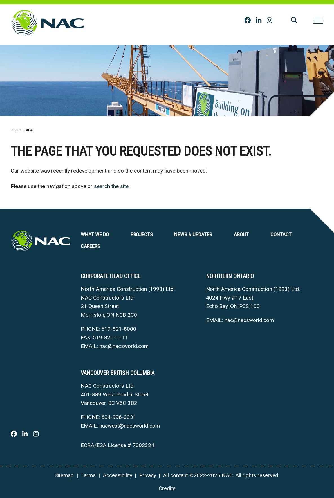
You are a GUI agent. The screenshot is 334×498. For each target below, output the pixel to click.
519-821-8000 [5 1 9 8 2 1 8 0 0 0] (118, 329)
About (241, 234)
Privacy (147, 475)
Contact (281, 234)
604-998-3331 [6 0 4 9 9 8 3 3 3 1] (118, 417)
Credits (167, 488)
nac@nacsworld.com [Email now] (124, 346)
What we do (95, 234)
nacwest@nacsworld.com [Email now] (129, 426)
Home (16, 130)
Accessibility (117, 475)
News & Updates (193, 234)
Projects (142, 234)
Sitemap (64, 475)
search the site (111, 186)
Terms (88, 475)
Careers (90, 246)
